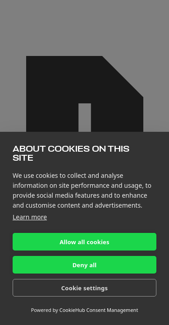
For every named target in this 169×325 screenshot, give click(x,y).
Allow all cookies (84, 242)
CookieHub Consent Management (98, 309)
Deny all (85, 265)
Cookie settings (84, 288)
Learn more (30, 217)
